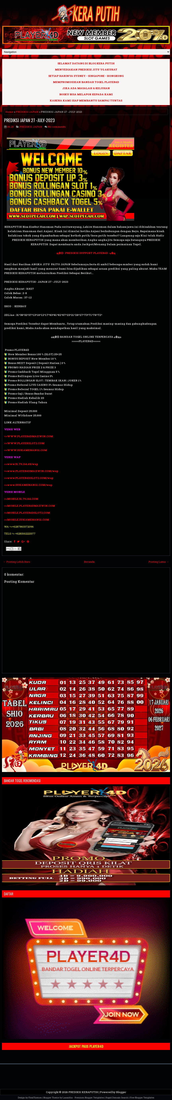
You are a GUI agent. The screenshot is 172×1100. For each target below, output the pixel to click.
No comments (57, 126)
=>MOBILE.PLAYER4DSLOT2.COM (27, 512)
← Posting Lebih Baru (16, 562)
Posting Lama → (159, 562)
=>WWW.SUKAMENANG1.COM (25, 450)
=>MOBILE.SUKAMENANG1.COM (27, 519)
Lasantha (68, 1097)
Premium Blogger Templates (89, 1097)
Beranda (89, 562)
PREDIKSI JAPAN (27, 112)
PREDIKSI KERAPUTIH (83, 1092)
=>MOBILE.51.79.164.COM (21, 499)
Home (9, 112)
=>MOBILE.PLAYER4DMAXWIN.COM (29, 506)
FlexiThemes (35, 1097)
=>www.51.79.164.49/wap (21, 464)
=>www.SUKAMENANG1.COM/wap (28, 485)
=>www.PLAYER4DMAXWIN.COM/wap (31, 471)
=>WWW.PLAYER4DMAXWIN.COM (28, 436)
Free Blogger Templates (142, 1097)
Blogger (121, 1092)
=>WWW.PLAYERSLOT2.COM (24, 443)
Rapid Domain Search (117, 1097)
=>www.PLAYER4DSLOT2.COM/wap (28, 478)
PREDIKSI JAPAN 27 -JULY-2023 (29, 120)
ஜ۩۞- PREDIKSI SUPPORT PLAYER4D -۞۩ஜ (86, 253)
